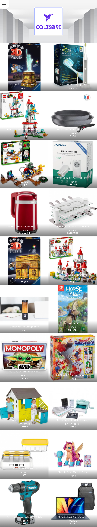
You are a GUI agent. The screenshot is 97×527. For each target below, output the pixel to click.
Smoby (24, 426)
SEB (24, 475)
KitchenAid (24, 233)
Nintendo (73, 329)
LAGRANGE (72, 233)
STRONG (73, 184)
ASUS (72, 523)
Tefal (73, 136)
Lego (24, 136)
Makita (24, 523)
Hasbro (24, 378)
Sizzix (73, 426)
